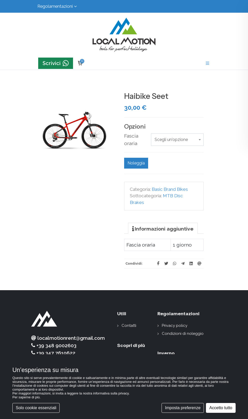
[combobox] (177, 139)
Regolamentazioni (57, 6)
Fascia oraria (131, 139)
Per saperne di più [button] (26, 397)
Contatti (129, 325)
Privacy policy (174, 325)
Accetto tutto (220, 408)
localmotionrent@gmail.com (68, 338)
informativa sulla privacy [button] (111, 393)
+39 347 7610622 (53, 353)
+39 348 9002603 (53, 345)
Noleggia (136, 163)
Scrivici (56, 63)
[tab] (163, 228)
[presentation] (162, 228)
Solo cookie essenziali (36, 408)
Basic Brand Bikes (170, 189)
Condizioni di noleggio (183, 333)
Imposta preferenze (183, 408)
